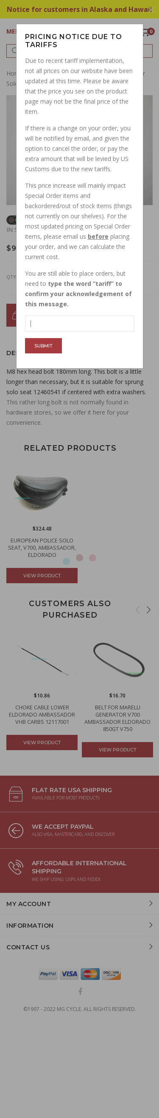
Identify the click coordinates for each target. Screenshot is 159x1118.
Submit (43, 346)
